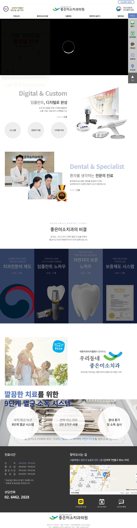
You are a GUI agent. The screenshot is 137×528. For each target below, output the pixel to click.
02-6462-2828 (126, 2)
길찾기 (127, 493)
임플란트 (68, 16)
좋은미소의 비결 (42, 16)
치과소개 (16, 16)
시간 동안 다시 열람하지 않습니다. (14, 76)
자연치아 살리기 (94, 16)
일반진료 (121, 16)
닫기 (47, 76)
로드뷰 (122, 493)
